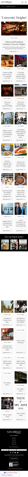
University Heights (10, 6)
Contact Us (14, 444)
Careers (14, 440)
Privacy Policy (5, 449)
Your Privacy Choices (11, 472)
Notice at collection (7, 475)
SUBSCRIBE (14, 458)
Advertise (14, 438)
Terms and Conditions (22, 449)
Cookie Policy (13, 449)
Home (2, 6)
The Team (14, 442)
